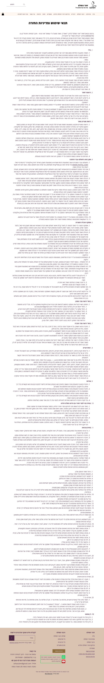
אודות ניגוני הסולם (59, 636)
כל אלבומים (61, 639)
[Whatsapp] (63, 657)
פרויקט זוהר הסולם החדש (86, 645)
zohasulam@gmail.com (22, 663)
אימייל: (33, 663)
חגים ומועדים (61, 645)
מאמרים (92, 648)
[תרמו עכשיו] (58, 651)
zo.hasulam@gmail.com (43, 307)
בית (93, 636)
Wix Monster (48, 674)
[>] (11, 638)
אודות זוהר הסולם (89, 639)
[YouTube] (63, 661)
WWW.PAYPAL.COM (80, 165)
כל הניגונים (61, 642)
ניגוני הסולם (91, 642)
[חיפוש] (16, 4)
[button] (3, 14)
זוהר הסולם (83, 5)
